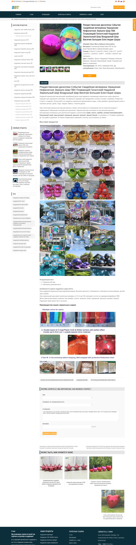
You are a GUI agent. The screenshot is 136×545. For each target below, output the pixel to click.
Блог (102, 14)
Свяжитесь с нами (85, 14)
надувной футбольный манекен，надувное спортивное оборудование (22, 223)
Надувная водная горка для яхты (24, 76)
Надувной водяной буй (21, 94)
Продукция (46, 14)
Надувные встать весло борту (21, 232)
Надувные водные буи (19, 250)
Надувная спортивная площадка (24, 67)
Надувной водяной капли (22, 114)
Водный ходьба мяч (21, 120)
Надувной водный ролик (20, 215)
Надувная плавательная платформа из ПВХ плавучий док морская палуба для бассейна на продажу (23, 172)
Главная (18, 14)
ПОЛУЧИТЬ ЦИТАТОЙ (119, 7)
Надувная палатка (19, 33)
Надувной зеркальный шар (20, 19)
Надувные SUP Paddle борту (23, 29)
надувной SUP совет (19, 201)
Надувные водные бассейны (23, 97)
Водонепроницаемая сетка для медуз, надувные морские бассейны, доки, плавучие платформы (22, 182)
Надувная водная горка (22, 103)
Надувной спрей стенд (21, 52)
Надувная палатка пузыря (22, 90)
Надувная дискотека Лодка (23, 117)
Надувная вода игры (20, 101)
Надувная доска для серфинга (21, 218)
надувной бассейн (18, 208)
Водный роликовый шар (22, 106)
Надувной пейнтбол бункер (22, 49)
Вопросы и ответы (64, 14)
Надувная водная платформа (23, 43)
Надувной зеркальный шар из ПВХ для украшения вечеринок (25, 145)
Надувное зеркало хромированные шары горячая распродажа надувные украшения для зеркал (23, 153)
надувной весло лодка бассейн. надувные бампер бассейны (22, 236)
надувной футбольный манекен (22, 228)
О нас (31, 14)
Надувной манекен (20, 40)
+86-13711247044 (17, 1)
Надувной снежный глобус (22, 60)
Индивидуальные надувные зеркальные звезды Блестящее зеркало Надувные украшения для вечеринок (22, 136)
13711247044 (43, 1)
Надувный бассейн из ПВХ (20, 204)
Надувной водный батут (22, 109)
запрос (90, 77)
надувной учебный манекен (21, 240)
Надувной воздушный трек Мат (24, 85)
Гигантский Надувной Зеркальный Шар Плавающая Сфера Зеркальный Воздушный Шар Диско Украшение (22, 162)
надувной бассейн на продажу (21, 247)
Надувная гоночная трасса (22, 63)
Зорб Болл (17, 56)
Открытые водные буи (19, 243)
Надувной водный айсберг (23, 112)
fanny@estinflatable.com (30, 1)
